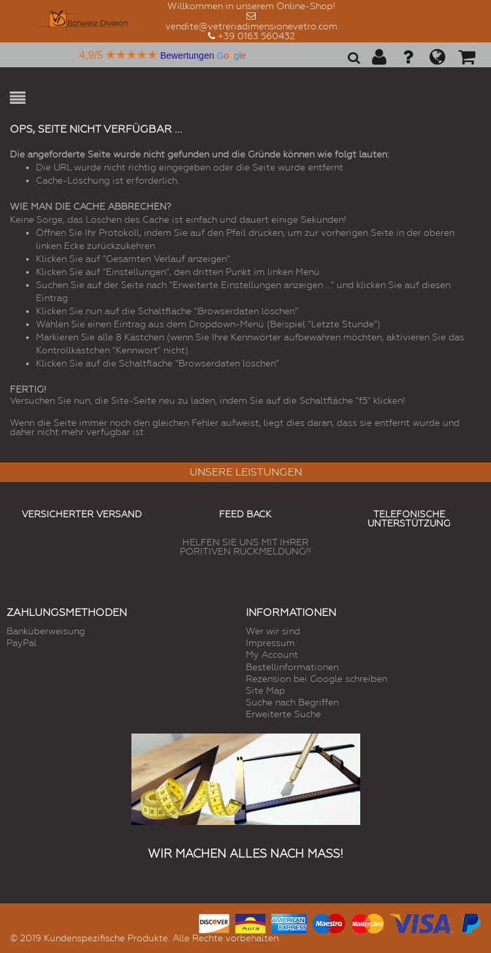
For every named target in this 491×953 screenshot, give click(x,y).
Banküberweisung (46, 631)
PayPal (22, 643)
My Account (272, 654)
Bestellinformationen (292, 667)
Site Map (265, 690)
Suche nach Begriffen (292, 702)
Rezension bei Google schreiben (316, 678)
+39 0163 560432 (256, 36)
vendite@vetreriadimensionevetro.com (251, 26)
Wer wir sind (273, 631)
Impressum (270, 643)
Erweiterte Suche (283, 714)
